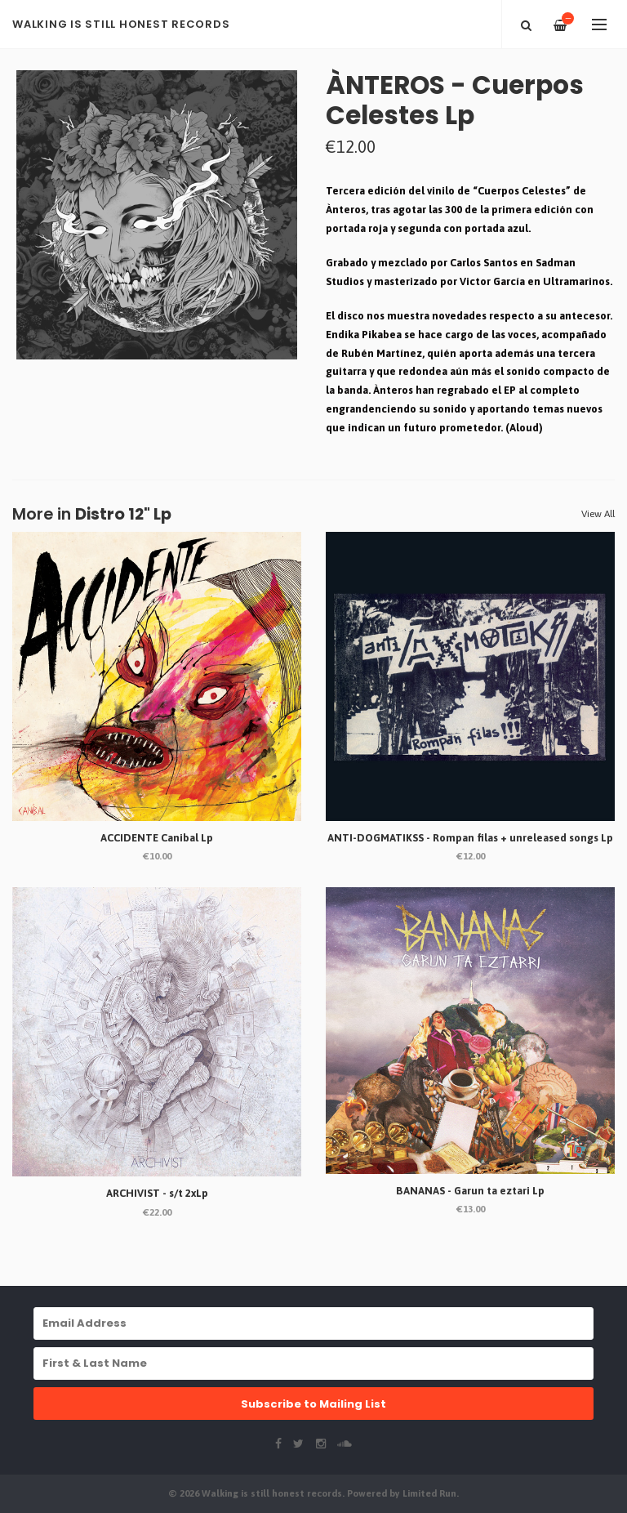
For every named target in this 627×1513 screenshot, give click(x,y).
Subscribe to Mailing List (313, 1404)
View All (598, 514)
